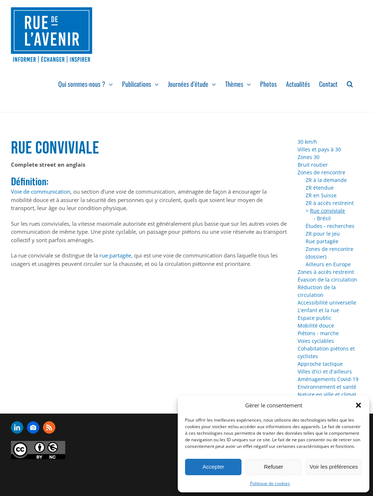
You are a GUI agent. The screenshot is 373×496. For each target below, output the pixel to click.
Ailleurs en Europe (328, 264)
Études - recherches (330, 225)
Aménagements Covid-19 (328, 379)
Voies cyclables (316, 340)
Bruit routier (313, 164)
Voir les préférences (334, 467)
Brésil (324, 218)
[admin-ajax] (38, 450)
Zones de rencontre (321, 172)
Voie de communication (40, 191)
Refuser (273, 467)
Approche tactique (320, 363)
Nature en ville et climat (327, 394)
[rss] (49, 427)
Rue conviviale (327, 210)
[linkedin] (17, 427)
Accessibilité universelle (327, 302)
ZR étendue (320, 187)
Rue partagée (322, 241)
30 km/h (307, 141)
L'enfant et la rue (318, 310)
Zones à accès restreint (326, 271)
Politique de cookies (270, 483)
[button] (358, 405)
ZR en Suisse (321, 195)
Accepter (213, 467)
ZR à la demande (326, 180)
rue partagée (115, 255)
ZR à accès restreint (330, 202)
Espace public (314, 317)
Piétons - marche (318, 333)
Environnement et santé (327, 386)
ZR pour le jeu (323, 233)
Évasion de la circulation (327, 279)
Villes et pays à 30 (319, 149)
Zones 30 (308, 157)
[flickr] (33, 427)
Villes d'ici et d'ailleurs (325, 371)
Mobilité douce (316, 325)
